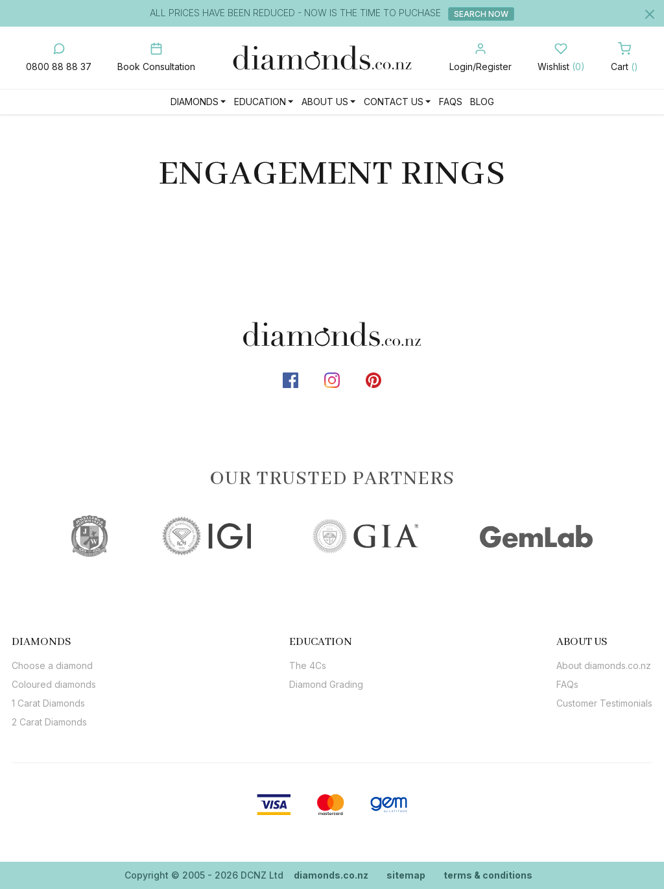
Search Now (482, 14)
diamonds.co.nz (331, 875)
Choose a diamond (52, 665)
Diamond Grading (326, 684)
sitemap (405, 875)
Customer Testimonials (604, 703)
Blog (482, 101)
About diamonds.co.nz (603, 665)
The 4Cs (307, 665)
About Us (325, 101)
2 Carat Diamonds (49, 721)
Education (260, 101)
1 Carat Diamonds (48, 703)
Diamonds (195, 101)
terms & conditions (488, 875)
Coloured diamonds (54, 684)
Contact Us (393, 101)
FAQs (450, 101)
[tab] (54, 641)
